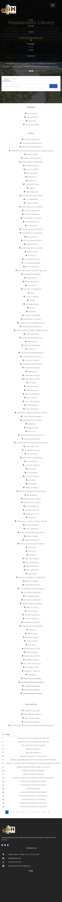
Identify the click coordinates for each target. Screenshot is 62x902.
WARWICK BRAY (32, 652)
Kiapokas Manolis (32, 428)
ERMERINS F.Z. (32, 278)
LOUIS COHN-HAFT (32, 476)
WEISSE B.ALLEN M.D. (32, 656)
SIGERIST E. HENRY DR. (32, 600)
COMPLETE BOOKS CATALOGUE (31, 38)
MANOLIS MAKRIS (32, 488)
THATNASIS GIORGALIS (32, 622)
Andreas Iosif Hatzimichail (32, 158)
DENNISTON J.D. (32, 244)
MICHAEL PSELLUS (32, 510)
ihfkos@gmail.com (14, 858)
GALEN (32, 308)
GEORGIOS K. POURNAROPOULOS (32, 323)
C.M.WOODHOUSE (32, 184)
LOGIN (31, 50)
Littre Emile (32, 469)
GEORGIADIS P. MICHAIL (32, 319)
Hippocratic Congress (32, 375)
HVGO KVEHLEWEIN (32, 379)
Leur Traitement (32, 461)
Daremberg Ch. (32, 237)
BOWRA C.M (32, 177)
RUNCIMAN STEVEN (32, 585)
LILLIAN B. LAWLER (32, 465)
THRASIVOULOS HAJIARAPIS (32, 626)
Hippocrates (32, 372)
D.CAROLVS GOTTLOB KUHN (32, 229)
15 (44, 812)
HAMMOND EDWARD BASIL (32, 338)
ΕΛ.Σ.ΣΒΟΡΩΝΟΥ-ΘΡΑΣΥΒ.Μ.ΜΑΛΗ (32, 682)
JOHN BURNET (32, 405)
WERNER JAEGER (32, 660)
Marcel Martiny (32, 495)
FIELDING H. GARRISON (32, 289)
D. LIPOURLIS (32, 226)
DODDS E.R (32, 256)
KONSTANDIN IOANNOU (32, 714)
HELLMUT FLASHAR (32, 360)
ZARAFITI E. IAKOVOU (32, 671)
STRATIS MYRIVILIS (32, 619)
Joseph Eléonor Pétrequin (32, 416)
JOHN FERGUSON (32, 409)
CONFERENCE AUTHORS (32, 218)
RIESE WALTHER (32, 570)
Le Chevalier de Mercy (32, 450)
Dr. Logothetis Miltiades (32, 263)
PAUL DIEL (32, 547)
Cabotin (32, 188)
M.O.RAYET (32, 480)
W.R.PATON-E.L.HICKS (32, 649)
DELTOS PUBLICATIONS (32, 240)
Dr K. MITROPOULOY (32, 259)
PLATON (32, 555)
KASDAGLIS (32, 424)
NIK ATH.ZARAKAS (32, 525)
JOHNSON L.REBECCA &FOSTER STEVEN (32, 413)
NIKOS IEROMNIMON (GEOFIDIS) (32, 533)
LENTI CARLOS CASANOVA (32, 458)
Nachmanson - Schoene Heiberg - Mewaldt (32, 521)
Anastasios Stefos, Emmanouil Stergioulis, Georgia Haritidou (32, 151)
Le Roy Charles (32, 454)
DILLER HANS (32, 252)
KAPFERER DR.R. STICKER (32, 420)
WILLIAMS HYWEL (32, 667)
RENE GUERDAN (32, 566)
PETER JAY (32, 551)
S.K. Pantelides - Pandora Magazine (32, 589)
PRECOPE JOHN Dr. (32, 559)
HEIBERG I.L (32, 349)
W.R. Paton (32, 645)
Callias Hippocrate (32, 192)
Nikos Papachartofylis (32, 718)
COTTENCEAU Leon (32, 222)
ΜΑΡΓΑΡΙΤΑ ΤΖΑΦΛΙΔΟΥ (32, 690)
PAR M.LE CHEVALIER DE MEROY (32, 544)
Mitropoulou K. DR (32, 514)
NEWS (31, 32)
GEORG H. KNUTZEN (32, 315)
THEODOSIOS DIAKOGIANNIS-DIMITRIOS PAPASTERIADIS (32, 725)
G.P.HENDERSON (32, 304)
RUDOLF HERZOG (32, 581)
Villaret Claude (32, 634)
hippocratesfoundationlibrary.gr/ (19, 866)
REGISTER (31, 56)
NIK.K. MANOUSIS (32, 529)
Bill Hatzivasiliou (32, 173)
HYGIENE (32, 383)
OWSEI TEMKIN (32, 536)
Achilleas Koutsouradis (32, 711)
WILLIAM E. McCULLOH (32, 664)
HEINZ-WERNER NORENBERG (32, 353)
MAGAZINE (32, 484)
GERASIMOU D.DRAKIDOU (32, 327)
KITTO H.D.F (32, 431)
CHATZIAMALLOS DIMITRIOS (32, 207)
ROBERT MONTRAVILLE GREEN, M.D (32, 577)
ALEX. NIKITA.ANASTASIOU (32, 143)
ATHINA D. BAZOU (32, 166)
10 (37, 812)
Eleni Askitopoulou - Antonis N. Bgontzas (32, 270)
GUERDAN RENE (32, 334)
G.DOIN (32, 300)
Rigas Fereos (32, 574)
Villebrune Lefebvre (32, 637)
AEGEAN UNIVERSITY (32, 139)
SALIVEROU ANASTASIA (32, 592)
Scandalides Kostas (32, 596)
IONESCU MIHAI (32, 386)
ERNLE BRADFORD (32, 282)
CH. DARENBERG (32, 199)
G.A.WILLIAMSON (32, 297)
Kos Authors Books (32, 125)
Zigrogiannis (32, 675)
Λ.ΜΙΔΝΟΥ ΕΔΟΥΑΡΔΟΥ (32, 686)
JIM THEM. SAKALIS (32, 401)
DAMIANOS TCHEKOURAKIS (32, 233)
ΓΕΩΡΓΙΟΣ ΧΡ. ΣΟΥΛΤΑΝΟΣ (32, 679)
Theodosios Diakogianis (32, 722)
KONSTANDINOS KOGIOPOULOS (32, 435)
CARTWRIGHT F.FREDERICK (32, 196)
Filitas (32, 293)
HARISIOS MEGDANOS (32, 345)
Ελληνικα (31, 44)
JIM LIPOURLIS (32, 398)
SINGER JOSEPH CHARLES (32, 604)
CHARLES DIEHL (32, 203)
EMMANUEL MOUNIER (32, 274)
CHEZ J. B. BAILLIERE (32, 211)
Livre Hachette (32, 473)
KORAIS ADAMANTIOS (32, 439)
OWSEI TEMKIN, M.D (32, 540)
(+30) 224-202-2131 (14, 862)
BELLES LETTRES (32, 169)
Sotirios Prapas (32, 611)
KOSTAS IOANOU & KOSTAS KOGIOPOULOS (32, 443)
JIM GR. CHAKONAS (32, 394)
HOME (31, 20)
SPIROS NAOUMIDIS (32, 615)
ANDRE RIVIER (32, 154)
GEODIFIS (32, 312)
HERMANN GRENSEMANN (32, 364)
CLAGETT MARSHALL (32, 214)
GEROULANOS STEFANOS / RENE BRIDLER (32, 330)
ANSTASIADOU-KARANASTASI (32, 162)
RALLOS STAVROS (32, 562)
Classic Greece (32, 113)
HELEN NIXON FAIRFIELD (32, 357)
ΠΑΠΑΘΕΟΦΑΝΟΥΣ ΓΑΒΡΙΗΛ (32, 693)
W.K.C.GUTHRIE (32, 641)
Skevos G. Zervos (32, 607)
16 (48, 812)
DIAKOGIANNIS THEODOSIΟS (32, 248)
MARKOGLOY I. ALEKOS (32, 503)
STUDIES (31, 26)
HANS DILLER (32, 342)
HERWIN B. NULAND (32, 368)
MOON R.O (32, 518)
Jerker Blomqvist (32, 390)
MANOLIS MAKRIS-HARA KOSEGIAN (32, 491)
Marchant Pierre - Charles (32, 499)
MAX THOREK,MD (32, 506)
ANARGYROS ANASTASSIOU (32, 147)
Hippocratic (32, 121)
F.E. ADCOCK (32, 285)
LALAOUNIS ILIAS (32, 446)
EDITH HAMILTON (32, 267)
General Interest (32, 117)
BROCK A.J (32, 181)
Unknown (32, 630)
